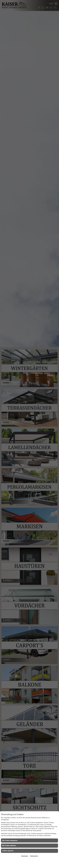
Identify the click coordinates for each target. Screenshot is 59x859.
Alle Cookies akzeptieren (9, 840)
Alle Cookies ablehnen (9, 845)
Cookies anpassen (7, 850)
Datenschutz (34, 856)
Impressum (24, 856)
